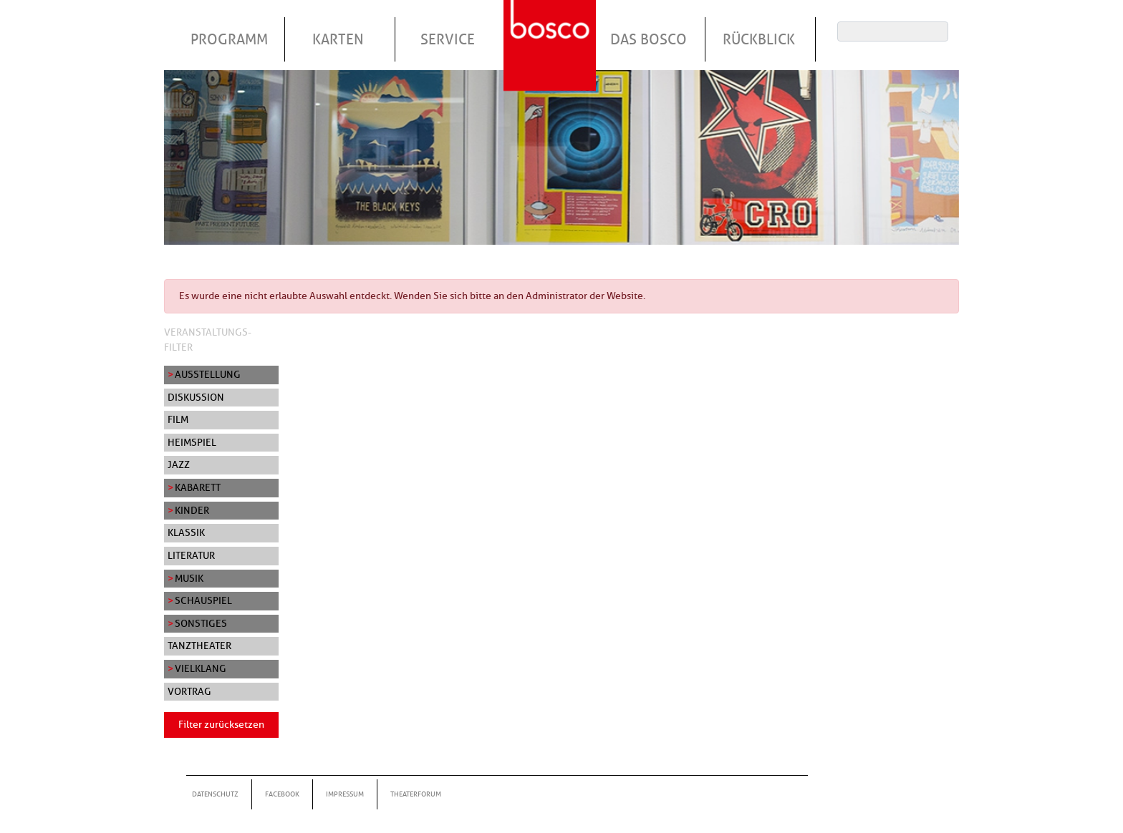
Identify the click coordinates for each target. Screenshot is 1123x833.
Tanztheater (199, 645)
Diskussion (196, 397)
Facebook (282, 794)
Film (178, 419)
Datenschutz (215, 794)
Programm (229, 39)
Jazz (179, 464)
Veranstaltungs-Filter (207, 340)
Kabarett (198, 487)
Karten (338, 39)
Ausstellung (208, 374)
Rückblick (759, 39)
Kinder (192, 510)
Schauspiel (203, 600)
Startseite (551, 27)
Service (447, 39)
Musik (189, 578)
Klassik (186, 532)
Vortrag (189, 691)
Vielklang (200, 668)
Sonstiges (201, 623)
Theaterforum (415, 794)
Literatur (191, 555)
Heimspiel (192, 442)
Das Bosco (648, 39)
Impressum (345, 794)
